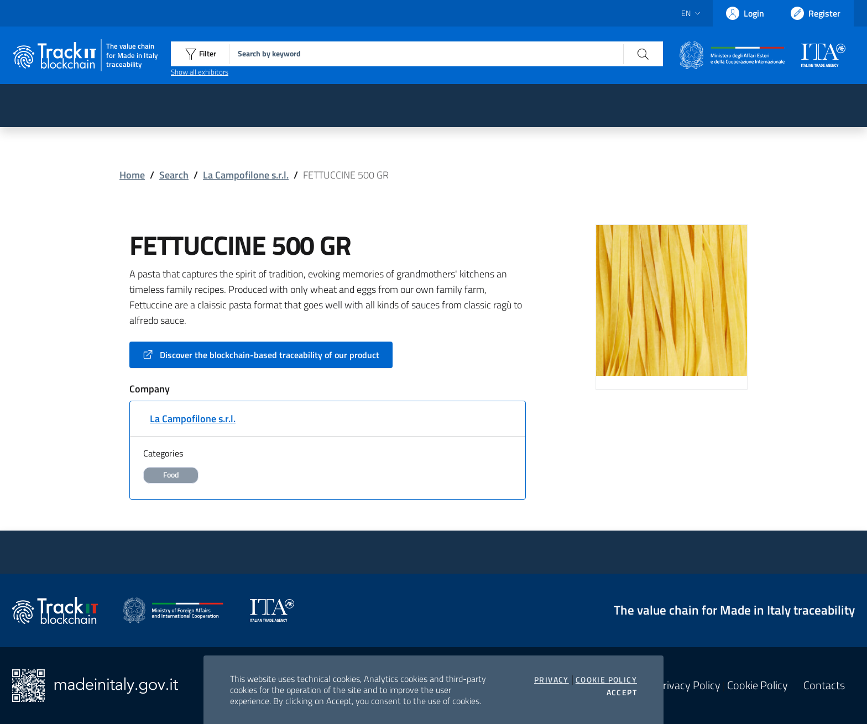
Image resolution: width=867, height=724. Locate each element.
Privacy (551, 680)
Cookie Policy (606, 680)
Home (132, 174)
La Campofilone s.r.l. (246, 174)
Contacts (824, 685)
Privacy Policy (688, 685)
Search (174, 174)
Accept (622, 692)
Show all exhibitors (199, 71)
